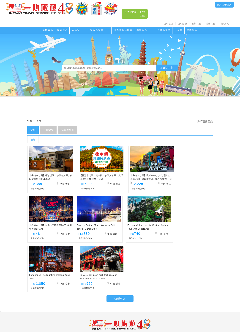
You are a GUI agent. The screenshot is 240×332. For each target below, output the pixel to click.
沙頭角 (69, 309)
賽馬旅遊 (141, 30)
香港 (38, 121)
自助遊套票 (164, 30)
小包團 (179, 30)
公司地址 (168, 23)
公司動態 (182, 23)
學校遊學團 (97, 30)
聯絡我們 (210, 23)
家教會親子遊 (108, 309)
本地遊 (76, 30)
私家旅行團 (68, 130)
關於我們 (196, 23)
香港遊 (168, 309)
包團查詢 (48, 30)
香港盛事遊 (155, 309)
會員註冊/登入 (224, 4)
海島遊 (79, 309)
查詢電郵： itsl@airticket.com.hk (120, 291)
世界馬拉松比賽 (123, 30)
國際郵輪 (192, 30)
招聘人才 (144, 316)
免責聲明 (157, 316)
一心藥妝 (48, 130)
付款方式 (224, 23)
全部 (33, 130)
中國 (29, 121)
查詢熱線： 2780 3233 (120, 288)
